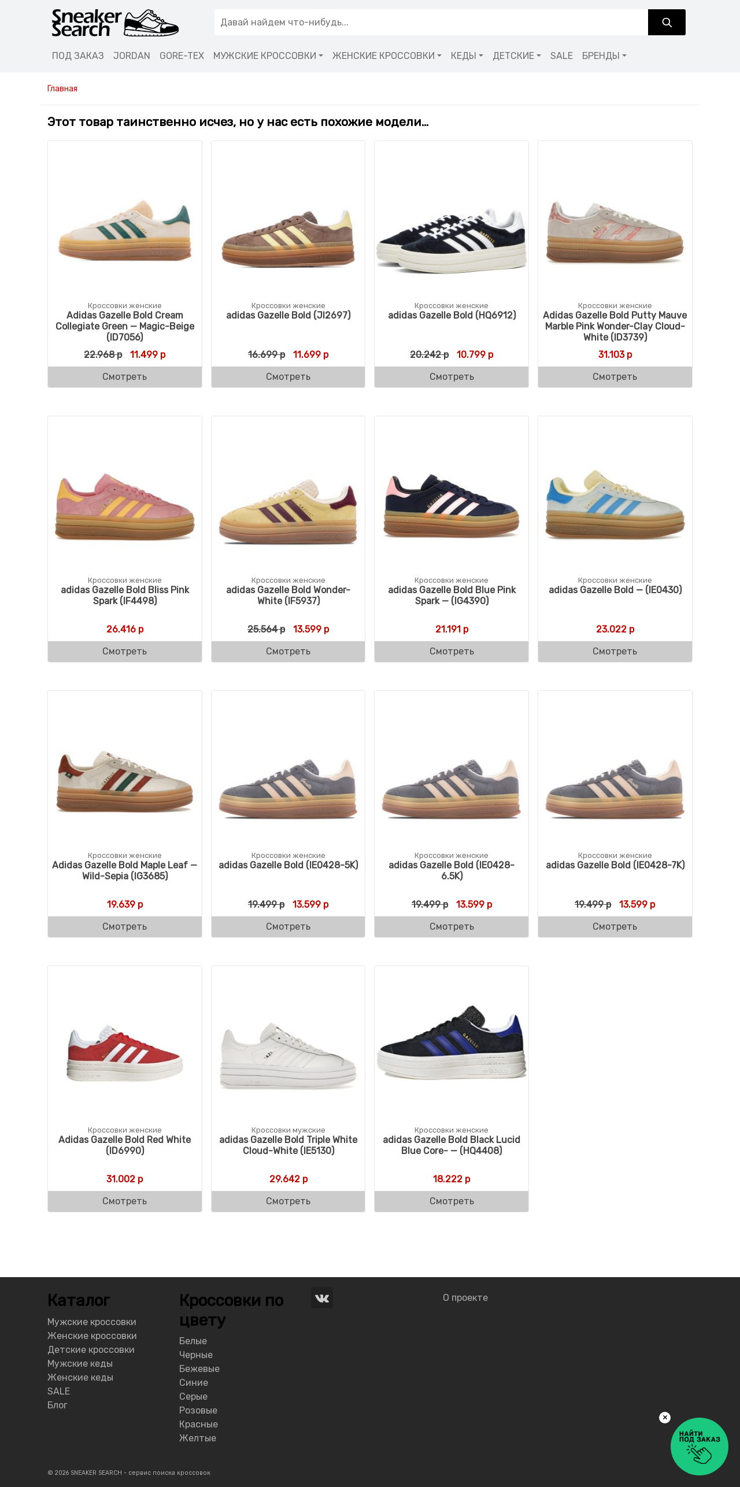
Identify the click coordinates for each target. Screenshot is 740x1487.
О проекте (465, 1297)
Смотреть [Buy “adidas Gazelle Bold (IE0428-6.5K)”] (452, 926)
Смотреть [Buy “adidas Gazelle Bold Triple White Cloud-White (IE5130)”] (288, 1201)
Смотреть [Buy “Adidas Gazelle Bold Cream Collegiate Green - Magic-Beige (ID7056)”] (124, 376)
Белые (193, 1341)
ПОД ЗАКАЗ (78, 55)
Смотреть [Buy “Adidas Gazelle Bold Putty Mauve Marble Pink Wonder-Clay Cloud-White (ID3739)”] (615, 376)
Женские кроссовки (92, 1335)
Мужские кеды (80, 1363)
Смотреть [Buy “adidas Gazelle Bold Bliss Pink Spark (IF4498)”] (124, 651)
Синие (193, 1382)
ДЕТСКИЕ (513, 55)
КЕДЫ (463, 55)
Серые (193, 1396)
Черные (196, 1354)
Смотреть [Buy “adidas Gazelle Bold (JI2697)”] (288, 376)
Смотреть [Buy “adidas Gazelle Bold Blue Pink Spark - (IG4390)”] (452, 651)
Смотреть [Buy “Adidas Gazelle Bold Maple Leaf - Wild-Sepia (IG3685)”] (124, 926)
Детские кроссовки (91, 1349)
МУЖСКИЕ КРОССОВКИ (264, 55)
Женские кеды (80, 1377)
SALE (561, 55)
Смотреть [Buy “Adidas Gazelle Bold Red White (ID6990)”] (124, 1201)
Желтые (197, 1438)
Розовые (198, 1410)
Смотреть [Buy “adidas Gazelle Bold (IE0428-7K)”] (615, 926)
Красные (198, 1424)
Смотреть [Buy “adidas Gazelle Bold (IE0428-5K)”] (288, 926)
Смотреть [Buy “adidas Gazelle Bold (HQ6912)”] (452, 376)
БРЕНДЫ (601, 55)
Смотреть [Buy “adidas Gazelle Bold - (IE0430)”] (615, 651)
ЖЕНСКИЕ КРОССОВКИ (383, 55)
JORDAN (131, 55)
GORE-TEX (182, 55)
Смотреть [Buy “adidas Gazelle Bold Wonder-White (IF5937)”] (288, 651)
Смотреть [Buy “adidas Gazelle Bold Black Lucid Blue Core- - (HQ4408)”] (452, 1201)
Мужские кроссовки (91, 1321)
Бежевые (199, 1368)
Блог (57, 1405)
